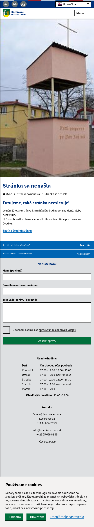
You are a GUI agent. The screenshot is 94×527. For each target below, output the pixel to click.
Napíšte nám (83, 253)
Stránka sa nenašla (28, 194)
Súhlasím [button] (14, 517)
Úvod (7, 194)
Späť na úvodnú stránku (17, 230)
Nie (89, 245)
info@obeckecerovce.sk (47, 430)
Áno (82, 245)
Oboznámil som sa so (44, 330)
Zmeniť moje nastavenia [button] (67, 517)
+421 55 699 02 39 (47, 434)
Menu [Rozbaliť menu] (82, 13)
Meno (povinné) (12, 270)
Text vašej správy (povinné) (20, 299)
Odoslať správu (47, 341)
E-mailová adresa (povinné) (20, 285)
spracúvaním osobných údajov (57, 330)
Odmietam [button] (36, 517)
